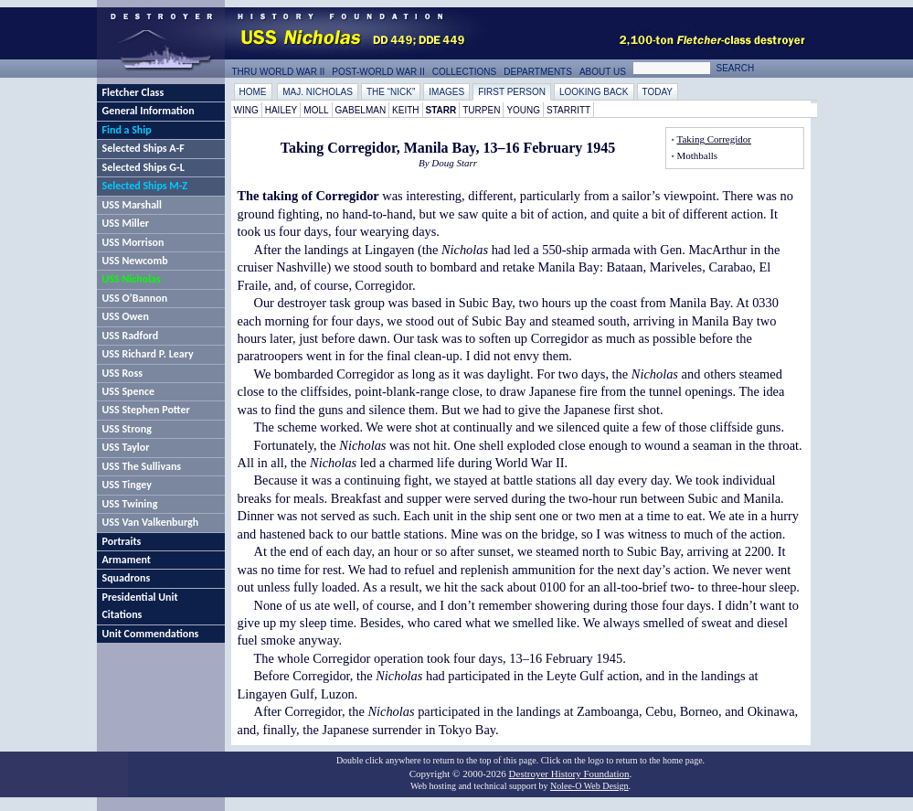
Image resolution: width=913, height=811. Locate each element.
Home (253, 92)
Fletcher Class (133, 92)
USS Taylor (126, 447)
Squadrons (126, 577)
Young (523, 110)
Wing (246, 110)
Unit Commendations (150, 633)
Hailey (281, 110)
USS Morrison (133, 242)
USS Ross (122, 373)
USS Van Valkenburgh (150, 522)
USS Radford (130, 335)
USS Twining (130, 503)
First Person (512, 92)
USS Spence (128, 391)
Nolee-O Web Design (589, 786)
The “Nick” (390, 92)
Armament (127, 559)
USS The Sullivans (142, 466)
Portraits (122, 541)
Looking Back (594, 92)
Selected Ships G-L (143, 167)
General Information (148, 110)
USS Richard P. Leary (148, 353)
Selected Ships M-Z (145, 185)
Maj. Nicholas (317, 92)
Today (658, 92)
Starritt (568, 110)
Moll (315, 110)
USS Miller (126, 223)
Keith (405, 110)
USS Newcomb (135, 260)
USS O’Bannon (135, 298)
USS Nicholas (131, 278)
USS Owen (125, 316)
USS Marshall (132, 204)
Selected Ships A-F (143, 148)
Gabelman (361, 110)
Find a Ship (127, 129)
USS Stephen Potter (146, 409)
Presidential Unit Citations (140, 606)
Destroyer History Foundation (569, 773)
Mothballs (697, 155)
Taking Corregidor (714, 138)
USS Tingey (127, 484)
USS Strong (127, 428)
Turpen (481, 110)
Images (446, 92)
